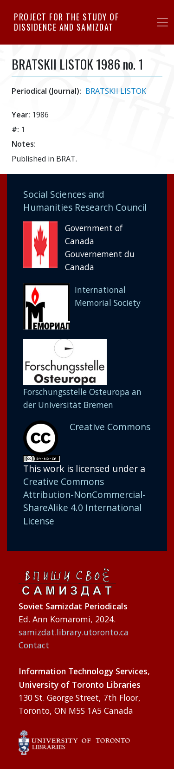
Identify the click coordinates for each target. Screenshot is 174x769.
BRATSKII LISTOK (115, 91)
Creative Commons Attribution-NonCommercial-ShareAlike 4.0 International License (84, 501)
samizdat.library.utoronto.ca (74, 632)
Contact (34, 645)
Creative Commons (110, 426)
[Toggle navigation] (162, 22)
